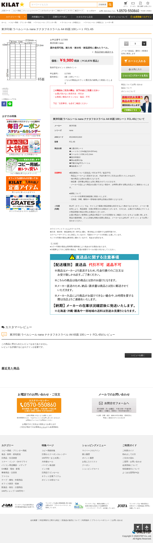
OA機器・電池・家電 (10, 469)
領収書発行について (131, 469)
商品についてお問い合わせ (131, 85)
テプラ (70, 11)
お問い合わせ (117, 520)
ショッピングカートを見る (135, 75)
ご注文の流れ (128, 458)
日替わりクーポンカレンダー (54, 454)
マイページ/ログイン (91, 450)
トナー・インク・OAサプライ (14, 462)
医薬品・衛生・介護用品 (12, 487)
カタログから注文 (84, 17)
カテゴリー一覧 (13, 17)
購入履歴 (86, 454)
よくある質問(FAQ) (130, 472)
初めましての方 (129, 454)
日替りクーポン (60, 17)
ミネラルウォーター (47, 11)
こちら (43, 427)
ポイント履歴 (88, 458)
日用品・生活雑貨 (9, 458)
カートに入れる (137, 61)
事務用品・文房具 (9, 472)
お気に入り (136, 69)
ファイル (5, 476)
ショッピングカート (90, 469)
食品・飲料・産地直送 (11, 454)
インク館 (45, 469)
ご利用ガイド (128, 450)
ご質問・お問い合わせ (132, 462)
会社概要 (33, 520)
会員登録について (130, 465)
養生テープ (61, 11)
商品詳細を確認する (104, 52)
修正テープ (79, 11)
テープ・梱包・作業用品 (12, 480)
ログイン (28, 347)
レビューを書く (138, 355)
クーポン (86, 465)
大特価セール (38, 17)
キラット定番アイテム (51, 476)
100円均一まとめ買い (51, 458)
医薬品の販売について (71, 520)
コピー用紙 (17, 11)
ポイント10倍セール (50, 480)
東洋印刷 (54, 43)
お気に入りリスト (90, 462)
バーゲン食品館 (48, 465)
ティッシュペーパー (30, 11)
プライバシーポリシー (100, 520)
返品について (126, 88)
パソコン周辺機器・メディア (13, 465)
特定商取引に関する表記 (49, 520)
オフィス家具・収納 (10, 484)
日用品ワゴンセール (50, 472)
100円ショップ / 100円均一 (13, 491)
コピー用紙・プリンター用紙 (13, 450)
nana (61, 43)
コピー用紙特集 (48, 450)
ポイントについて (128, 91)
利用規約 (85, 520)
